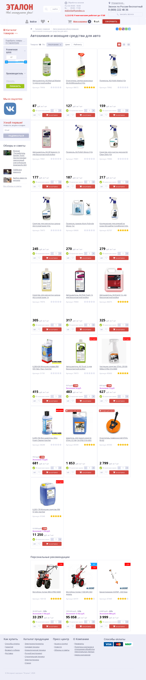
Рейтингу (78, 44)
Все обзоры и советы (12, 186)
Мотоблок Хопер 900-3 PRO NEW (47, 592)
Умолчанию (53, 44)
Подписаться (16, 135)
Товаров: (34, 44)
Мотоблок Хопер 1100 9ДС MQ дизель (79, 593)
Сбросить (10, 81)
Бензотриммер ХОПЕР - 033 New (113, 592)
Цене (67, 44)
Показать (15, 86)
